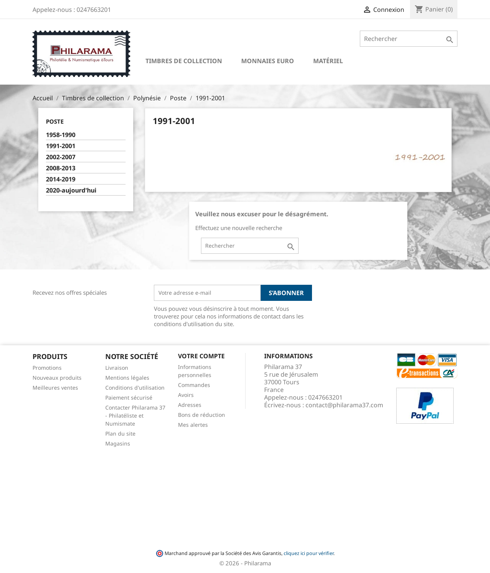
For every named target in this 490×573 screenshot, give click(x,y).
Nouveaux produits (57, 377)
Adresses (189, 404)
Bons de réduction (201, 414)
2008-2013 (60, 168)
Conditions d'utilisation (135, 387)
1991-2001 (60, 146)
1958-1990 (60, 135)
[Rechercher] (408, 39)
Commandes (194, 385)
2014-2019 (60, 179)
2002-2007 (60, 157)
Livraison (116, 367)
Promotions (47, 367)
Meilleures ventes (55, 387)
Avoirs (186, 394)
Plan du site (120, 433)
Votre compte (201, 356)
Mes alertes (193, 424)
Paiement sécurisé (128, 397)
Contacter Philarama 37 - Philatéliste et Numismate (135, 415)
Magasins (117, 443)
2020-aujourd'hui (71, 190)
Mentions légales (127, 377)
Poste (55, 121)
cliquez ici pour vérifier (308, 553)
